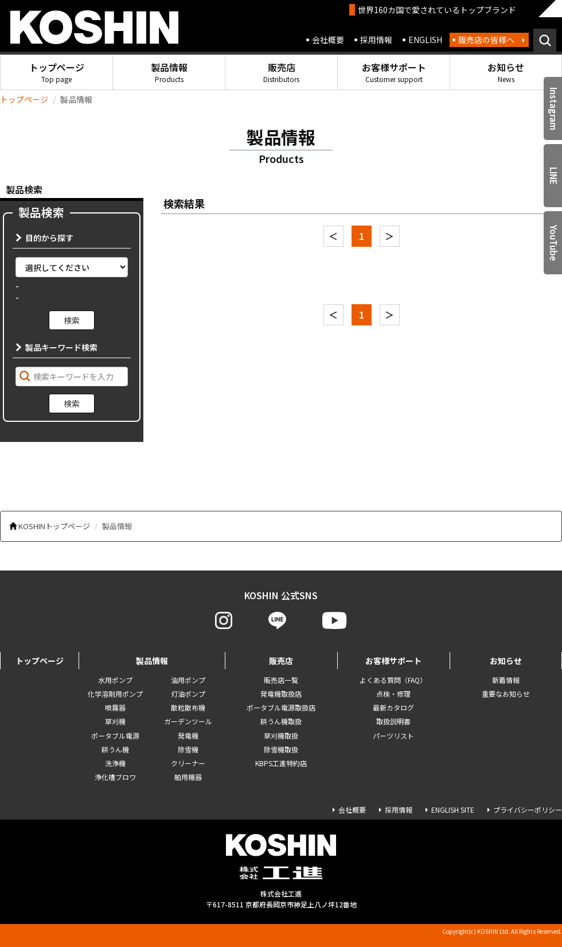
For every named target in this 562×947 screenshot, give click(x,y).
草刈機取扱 (281, 735)
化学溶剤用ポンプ (115, 693)
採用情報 (376, 39)
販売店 (281, 72)
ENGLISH (425, 39)
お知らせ (505, 72)
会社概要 (328, 39)
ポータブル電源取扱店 (281, 707)
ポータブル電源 (115, 735)
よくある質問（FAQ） (393, 680)
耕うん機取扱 (281, 721)
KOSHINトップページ (54, 526)
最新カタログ (393, 707)
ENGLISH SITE (452, 809)
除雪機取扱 (281, 749)
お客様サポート (394, 72)
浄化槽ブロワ (115, 777)
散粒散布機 (188, 707)
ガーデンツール (188, 721)
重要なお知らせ (506, 693)
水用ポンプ (115, 680)
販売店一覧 (281, 680)
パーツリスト (393, 735)
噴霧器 (115, 707)
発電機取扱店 (281, 693)
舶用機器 (188, 777)
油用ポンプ (188, 680)
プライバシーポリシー (527, 809)
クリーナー (188, 763)
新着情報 (506, 680)
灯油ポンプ (188, 693)
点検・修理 (393, 693)
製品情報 (169, 72)
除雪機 (188, 749)
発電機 (188, 735)
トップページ (56, 72)
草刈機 (115, 721)
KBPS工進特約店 (281, 763)
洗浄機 (115, 763)
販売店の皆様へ (486, 39)
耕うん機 (115, 749)
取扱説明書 (393, 721)
